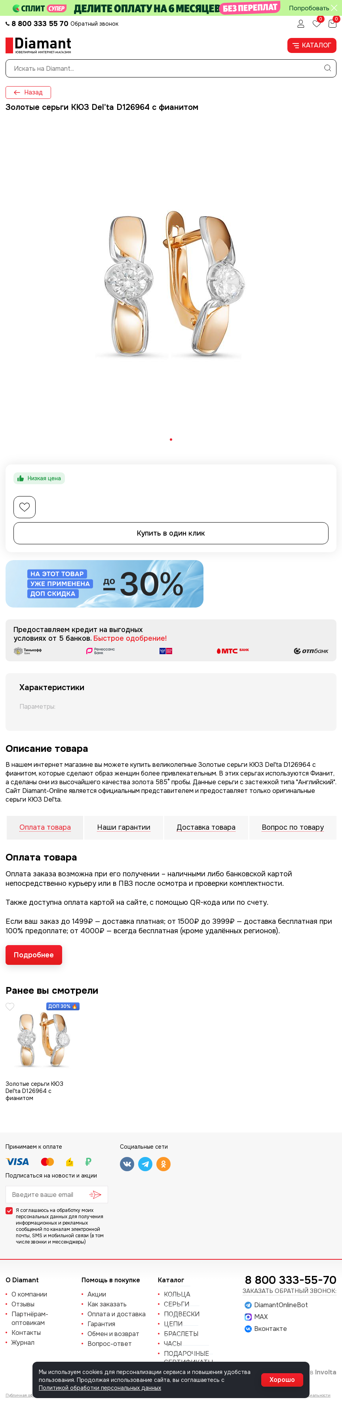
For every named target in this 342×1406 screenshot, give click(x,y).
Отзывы (22, 1304)
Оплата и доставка (116, 1314)
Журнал (22, 1342)
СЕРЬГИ (176, 1304)
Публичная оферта (24, 1395)
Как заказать (107, 1304)
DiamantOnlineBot (276, 1305)
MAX (256, 1317)
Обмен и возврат (113, 1334)
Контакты (26, 1333)
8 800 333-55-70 (290, 1280)
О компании (29, 1294)
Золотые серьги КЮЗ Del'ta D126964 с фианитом (34, 1091)
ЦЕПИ (173, 1324)
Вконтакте (266, 1329)
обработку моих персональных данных (54, 1213)
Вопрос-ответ (109, 1344)
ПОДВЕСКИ (182, 1314)
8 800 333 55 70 (39, 24)
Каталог (312, 45)
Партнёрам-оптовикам (29, 1318)
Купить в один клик (171, 533)
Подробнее (34, 955)
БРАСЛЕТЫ (181, 1334)
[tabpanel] (171, 283)
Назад (28, 92)
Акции (96, 1294)
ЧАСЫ (173, 1344)
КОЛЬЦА (177, 1294)
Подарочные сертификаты (188, 1357)
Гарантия (101, 1324)
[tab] (171, 439)
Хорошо (282, 1380)
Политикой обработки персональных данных (100, 1387)
